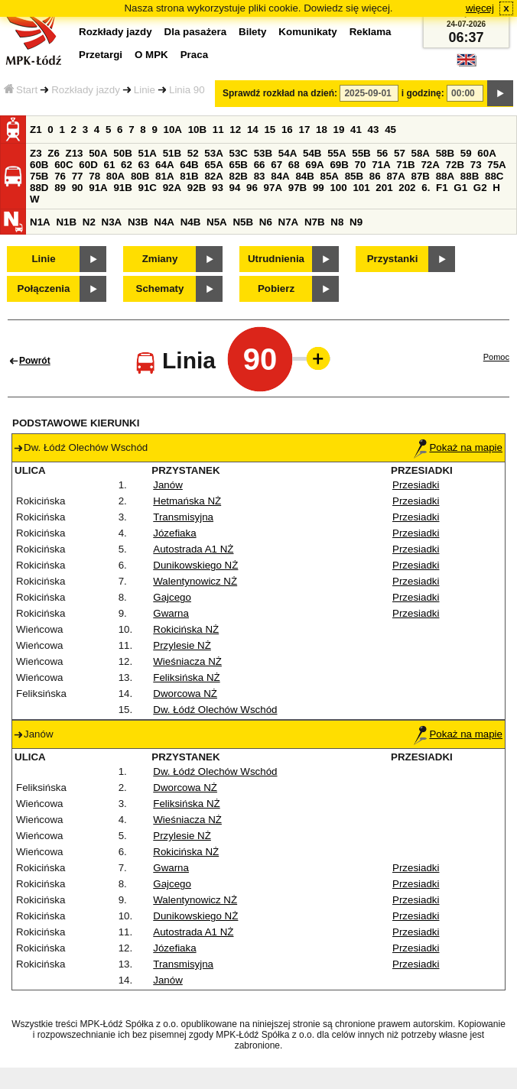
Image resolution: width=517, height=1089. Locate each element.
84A (280, 176)
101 (361, 187)
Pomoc (496, 356)
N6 (265, 222)
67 (276, 164)
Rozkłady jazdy (85, 90)
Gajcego (172, 597)
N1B (66, 222)
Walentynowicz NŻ (195, 581)
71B (405, 164)
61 (109, 164)
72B (455, 164)
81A (164, 176)
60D (88, 164)
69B (339, 164)
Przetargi (100, 54)
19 (339, 129)
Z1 (36, 129)
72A (430, 164)
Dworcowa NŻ (185, 693)
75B (39, 176)
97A (273, 187)
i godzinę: (423, 93)
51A (147, 153)
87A (395, 176)
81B (189, 176)
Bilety (252, 31)
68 (294, 164)
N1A (40, 222)
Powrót (34, 360)
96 (252, 187)
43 (373, 129)
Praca (194, 54)
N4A (164, 222)
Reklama (371, 31)
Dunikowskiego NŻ (195, 565)
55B (361, 153)
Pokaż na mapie (458, 447)
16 (287, 129)
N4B (190, 222)
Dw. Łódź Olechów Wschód (215, 709)
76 (60, 176)
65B (238, 164)
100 (338, 187)
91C (147, 187)
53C (238, 153)
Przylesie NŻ (182, 645)
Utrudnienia (276, 258)
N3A (112, 222)
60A (486, 153)
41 (356, 129)
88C (494, 176)
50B (122, 153)
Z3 (36, 153)
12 (235, 129)
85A (329, 176)
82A (213, 176)
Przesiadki (415, 485)
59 (466, 153)
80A (115, 176)
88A (445, 176)
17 (304, 129)
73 (476, 164)
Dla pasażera (195, 31)
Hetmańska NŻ (187, 501)
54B (312, 153)
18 (321, 129)
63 (144, 164)
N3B (138, 222)
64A (164, 164)
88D (39, 187)
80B (140, 176)
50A (98, 153)
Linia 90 (187, 90)
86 (375, 176)
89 (60, 187)
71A (381, 164)
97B (297, 187)
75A (496, 164)
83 (259, 176)
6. (425, 187)
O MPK (151, 54)
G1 (460, 187)
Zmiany (160, 258)
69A (314, 164)
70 (360, 164)
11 (218, 129)
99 (318, 187)
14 (252, 129)
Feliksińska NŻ (186, 677)
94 (235, 187)
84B (304, 176)
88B (469, 176)
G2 (480, 187)
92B (196, 187)
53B (263, 153)
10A (173, 129)
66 (259, 164)
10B (197, 129)
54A (287, 153)
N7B (314, 222)
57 (399, 153)
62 (126, 164)
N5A (216, 222)
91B (122, 187)
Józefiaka (174, 533)
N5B (242, 222)
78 (94, 176)
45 (390, 129)
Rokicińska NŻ (186, 629)
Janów (168, 485)
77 (77, 176)
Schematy (160, 288)
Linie (144, 90)
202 (406, 187)
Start (20, 90)
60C (63, 164)
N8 (336, 222)
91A (98, 187)
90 (77, 187)
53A (213, 153)
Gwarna (171, 613)
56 (382, 153)
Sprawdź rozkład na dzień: (280, 93)
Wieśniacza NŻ (187, 661)
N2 (89, 222)
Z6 (53, 153)
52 (193, 153)
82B (238, 176)
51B (172, 153)
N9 (356, 222)
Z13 (74, 153)
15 (269, 129)
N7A (288, 222)
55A (336, 153)
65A (213, 164)
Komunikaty (307, 31)
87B (420, 176)
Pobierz (276, 288)
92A (172, 187)
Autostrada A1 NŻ (193, 549)
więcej (480, 8)
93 (217, 187)
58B (445, 153)
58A (420, 153)
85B (354, 176)
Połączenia (44, 288)
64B (189, 164)
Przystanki (392, 258)
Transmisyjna (183, 517)
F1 (442, 187)
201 (384, 187)
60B (39, 164)
